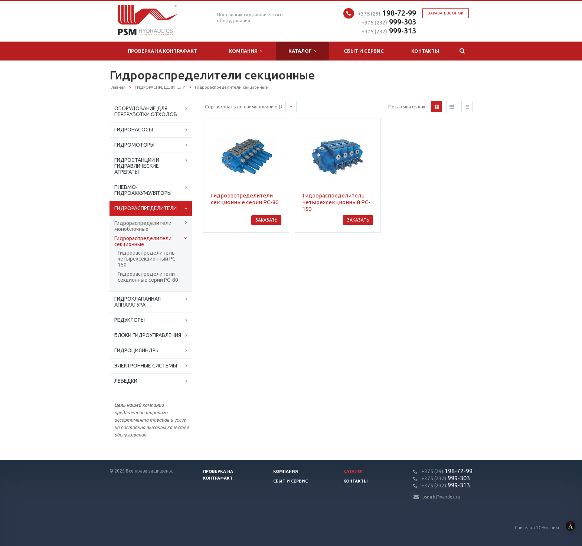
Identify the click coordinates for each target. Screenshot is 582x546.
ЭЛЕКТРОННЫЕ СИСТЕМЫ (145, 366)
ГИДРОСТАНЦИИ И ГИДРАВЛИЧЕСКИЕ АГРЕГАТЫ (136, 166)
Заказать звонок (445, 13)
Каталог (302, 51)
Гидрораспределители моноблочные (142, 226)
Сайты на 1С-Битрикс (548, 527)
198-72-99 (387, 13)
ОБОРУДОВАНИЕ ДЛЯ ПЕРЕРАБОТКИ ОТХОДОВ (145, 111)
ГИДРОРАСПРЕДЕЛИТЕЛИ (145, 208)
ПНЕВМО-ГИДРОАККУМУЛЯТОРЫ (142, 190)
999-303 (389, 21)
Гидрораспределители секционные (142, 241)
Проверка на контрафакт (162, 50)
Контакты (425, 50)
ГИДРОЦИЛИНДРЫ (137, 350)
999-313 (389, 30)
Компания (245, 51)
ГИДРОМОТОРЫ (134, 145)
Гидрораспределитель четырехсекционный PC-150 (147, 259)
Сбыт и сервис (364, 50)
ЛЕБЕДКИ (125, 381)
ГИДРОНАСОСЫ (133, 130)
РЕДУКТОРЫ (129, 320)
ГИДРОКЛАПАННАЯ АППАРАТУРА (137, 302)
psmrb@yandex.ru (441, 496)
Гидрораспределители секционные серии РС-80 (148, 277)
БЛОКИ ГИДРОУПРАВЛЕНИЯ (147, 335)
